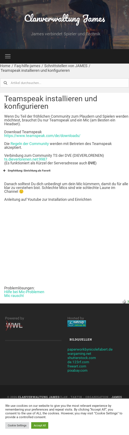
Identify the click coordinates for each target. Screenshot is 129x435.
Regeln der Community (30, 143)
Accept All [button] (40, 425)
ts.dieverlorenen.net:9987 (25, 159)
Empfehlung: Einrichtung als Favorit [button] (26, 171)
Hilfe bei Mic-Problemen (24, 292)
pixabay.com (77, 370)
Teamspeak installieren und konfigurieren (35, 70)
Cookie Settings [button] (17, 425)
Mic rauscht (14, 295)
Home (5, 66)
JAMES (117, 397)
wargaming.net (79, 353)
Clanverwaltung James (65, 18)
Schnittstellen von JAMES (65, 66)
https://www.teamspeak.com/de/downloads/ (42, 135)
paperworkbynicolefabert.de (90, 349)
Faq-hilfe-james (27, 66)
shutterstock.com (81, 358)
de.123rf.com (78, 362)
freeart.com (76, 366)
